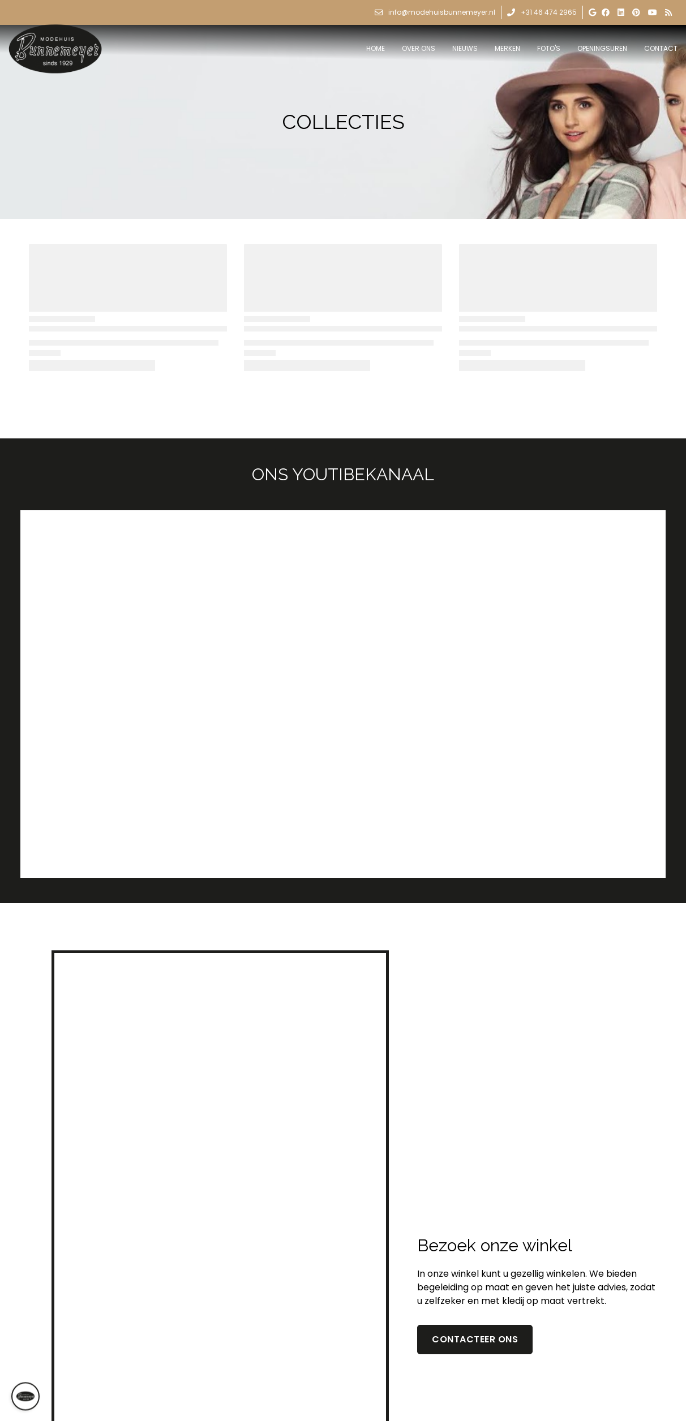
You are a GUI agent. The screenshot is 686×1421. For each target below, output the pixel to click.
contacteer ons (475, 1339)
